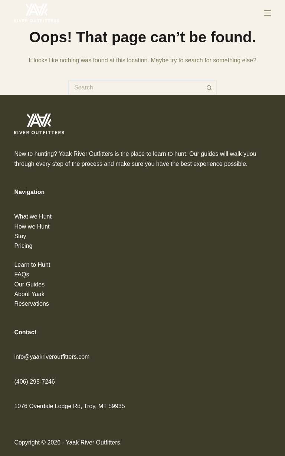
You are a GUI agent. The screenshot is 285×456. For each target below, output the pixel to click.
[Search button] (209, 87)
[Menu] (267, 13)
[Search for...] (135, 87)
